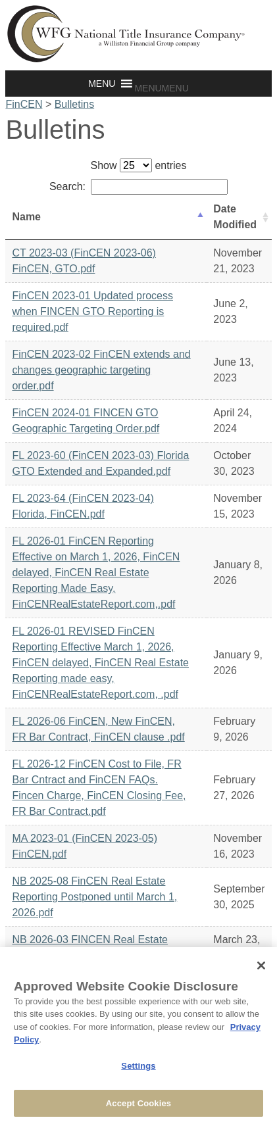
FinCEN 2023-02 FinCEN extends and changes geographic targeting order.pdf (101, 370)
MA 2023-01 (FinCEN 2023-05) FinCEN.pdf (84, 846)
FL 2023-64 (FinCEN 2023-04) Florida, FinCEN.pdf (83, 506)
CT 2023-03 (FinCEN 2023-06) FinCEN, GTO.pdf (83, 260)
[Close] (261, 969)
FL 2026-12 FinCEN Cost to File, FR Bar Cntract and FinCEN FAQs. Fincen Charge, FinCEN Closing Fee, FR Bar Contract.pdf (99, 787)
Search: (138, 186)
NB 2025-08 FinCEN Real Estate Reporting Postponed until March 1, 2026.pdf (94, 896)
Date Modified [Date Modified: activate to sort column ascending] (235, 216)
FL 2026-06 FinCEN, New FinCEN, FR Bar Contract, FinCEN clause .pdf (98, 729)
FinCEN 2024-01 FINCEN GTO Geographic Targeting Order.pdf (85, 420)
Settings (138, 1070)
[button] (161, 88)
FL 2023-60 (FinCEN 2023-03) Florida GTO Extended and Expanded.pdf (100, 463)
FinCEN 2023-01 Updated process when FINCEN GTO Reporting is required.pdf (92, 311)
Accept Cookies (138, 1107)
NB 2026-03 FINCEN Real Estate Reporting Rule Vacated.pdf (90, 947)
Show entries (139, 165)
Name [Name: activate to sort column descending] (26, 216)
